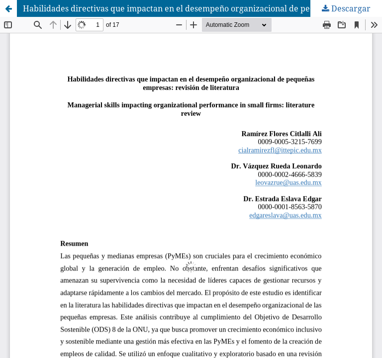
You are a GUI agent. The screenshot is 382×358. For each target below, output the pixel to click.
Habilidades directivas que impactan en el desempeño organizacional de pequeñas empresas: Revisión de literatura (202, 8)
